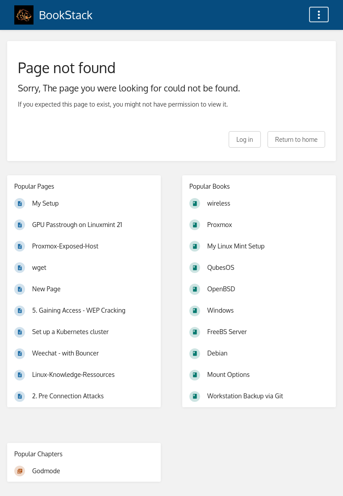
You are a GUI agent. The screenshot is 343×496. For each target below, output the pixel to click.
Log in (244, 139)
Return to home (296, 139)
